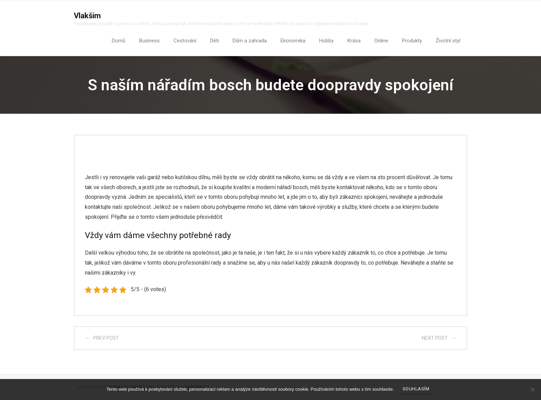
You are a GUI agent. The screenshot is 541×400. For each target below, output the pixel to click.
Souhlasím (416, 388)
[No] (532, 389)
